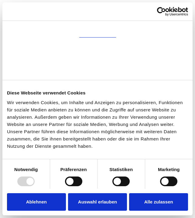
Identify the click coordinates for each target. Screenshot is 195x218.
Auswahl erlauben (97, 201)
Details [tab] (97, 50)
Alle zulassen (158, 201)
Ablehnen (36, 201)
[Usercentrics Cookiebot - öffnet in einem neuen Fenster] (161, 11)
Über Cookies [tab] (97, 71)
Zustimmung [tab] (97, 28)
